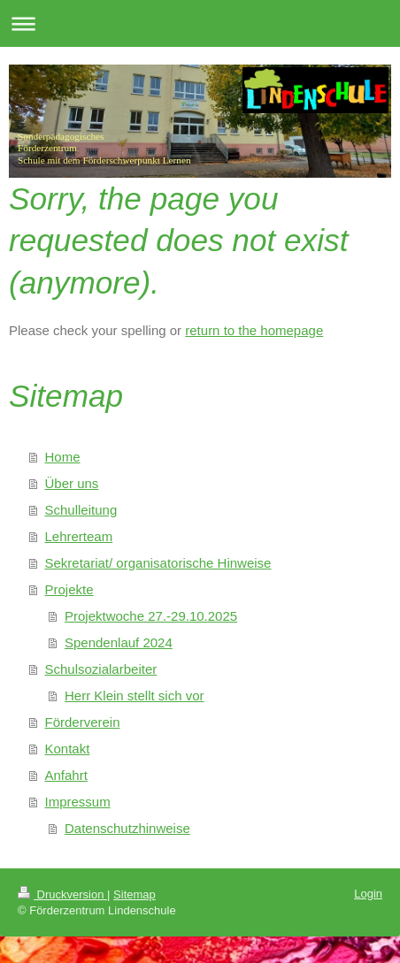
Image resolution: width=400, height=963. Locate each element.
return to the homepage (254, 330)
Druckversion (62, 894)
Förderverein (82, 722)
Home (63, 456)
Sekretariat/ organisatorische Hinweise (158, 562)
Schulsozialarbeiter (101, 668)
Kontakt (67, 748)
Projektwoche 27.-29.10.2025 (151, 615)
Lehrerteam (79, 536)
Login (368, 893)
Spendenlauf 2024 (119, 642)
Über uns (72, 483)
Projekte (69, 589)
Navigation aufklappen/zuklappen (200, 23)
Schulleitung (81, 509)
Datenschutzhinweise (127, 828)
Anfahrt (66, 775)
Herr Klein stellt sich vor (134, 695)
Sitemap (134, 894)
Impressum (78, 801)
